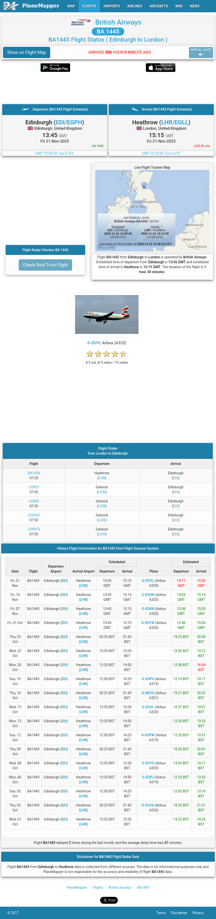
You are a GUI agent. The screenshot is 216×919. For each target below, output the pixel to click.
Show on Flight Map (26, 52)
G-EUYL (94, 343)
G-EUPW (147, 735)
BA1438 (34, 473)
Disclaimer (181, 913)
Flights (98, 887)
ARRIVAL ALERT (201, 52)
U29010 (34, 529)
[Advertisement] (108, 88)
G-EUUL (148, 707)
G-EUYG (148, 805)
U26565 (34, 515)
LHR (102, 478)
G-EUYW (147, 623)
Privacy (200, 913)
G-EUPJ (148, 777)
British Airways (118, 22)
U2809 (34, 501)
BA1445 (143, 887)
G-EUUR (148, 609)
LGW (101, 492)
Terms (163, 913)
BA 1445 (108, 31)
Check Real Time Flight (45, 264)
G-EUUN (148, 595)
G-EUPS (148, 679)
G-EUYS (148, 763)
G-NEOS (148, 693)
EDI (175, 478)
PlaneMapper (77, 887)
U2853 (34, 487)
